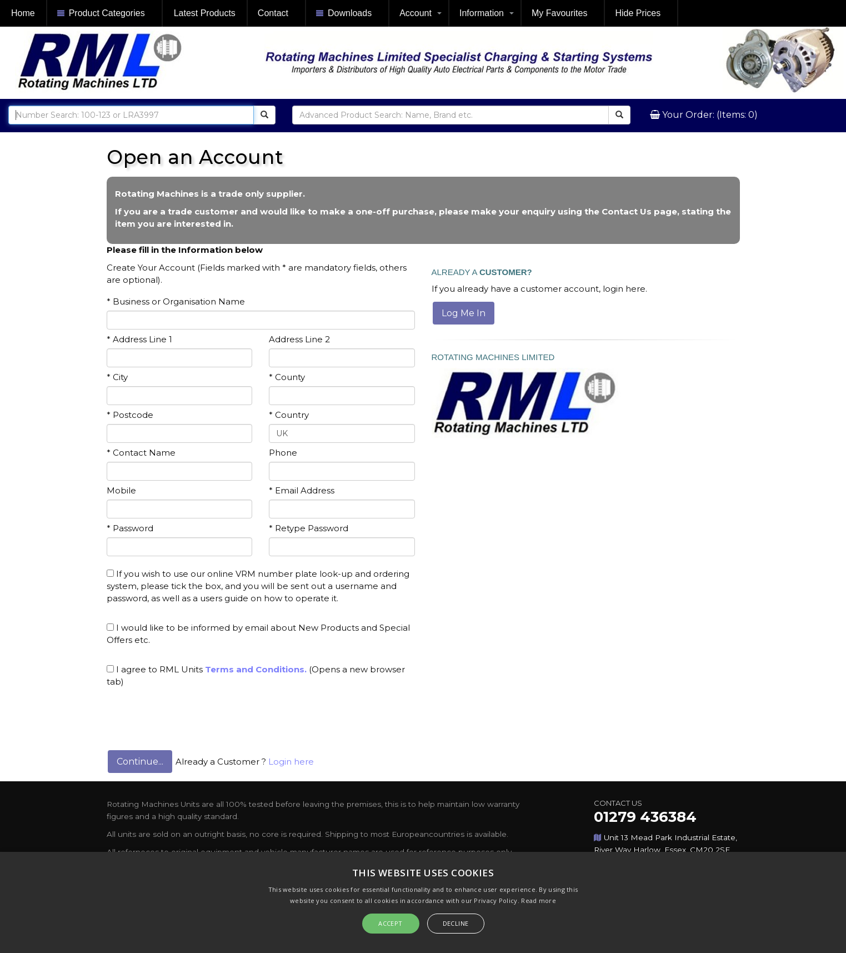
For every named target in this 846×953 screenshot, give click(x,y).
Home (23, 13)
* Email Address (301, 490)
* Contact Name (141, 452)
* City (117, 377)
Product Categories (101, 14)
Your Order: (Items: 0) (709, 114)
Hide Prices (637, 13)
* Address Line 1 (139, 339)
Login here (291, 761)
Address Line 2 (299, 339)
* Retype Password (308, 528)
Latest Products (205, 13)
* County (287, 377)
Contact (273, 13)
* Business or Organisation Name (176, 301)
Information (481, 13)
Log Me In (463, 313)
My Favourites (559, 13)
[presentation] (191, 715)
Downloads (344, 14)
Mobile (121, 490)
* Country (289, 415)
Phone (283, 452)
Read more (538, 900)
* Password (130, 528)
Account (415, 13)
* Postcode (130, 415)
